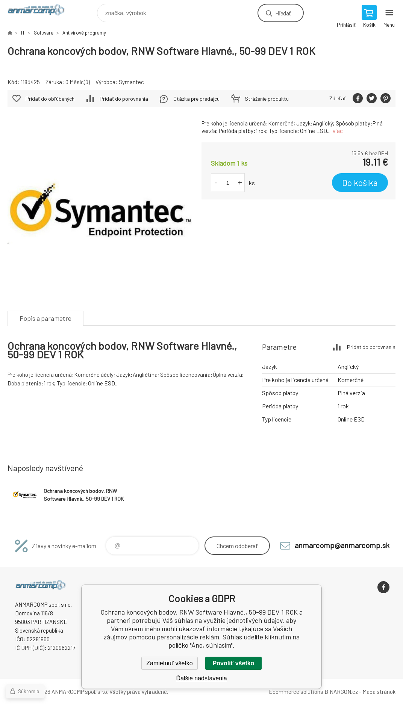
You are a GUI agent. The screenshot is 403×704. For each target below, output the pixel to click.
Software (43, 33)
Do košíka (360, 182)
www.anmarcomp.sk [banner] (41, 11)
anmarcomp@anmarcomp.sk (342, 545)
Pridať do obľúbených (50, 98)
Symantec (131, 82)
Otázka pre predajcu (196, 98)
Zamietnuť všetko (169, 663)
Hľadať (283, 13)
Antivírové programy (84, 33)
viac (338, 130)
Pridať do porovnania (124, 98)
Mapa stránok (378, 691)
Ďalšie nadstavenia (201, 678)
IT (23, 33)
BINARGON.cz (341, 691)
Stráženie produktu (267, 98)
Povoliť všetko (234, 663)
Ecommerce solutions (296, 691)
